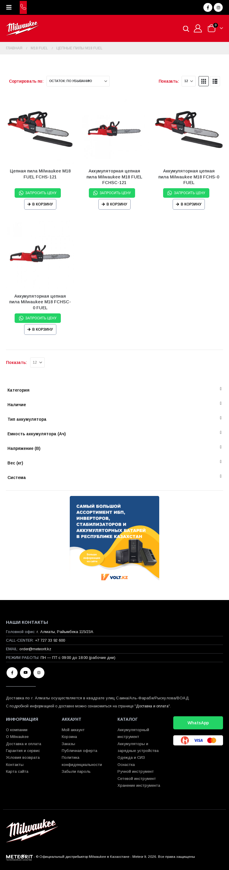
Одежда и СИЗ (131, 757)
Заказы (68, 744)
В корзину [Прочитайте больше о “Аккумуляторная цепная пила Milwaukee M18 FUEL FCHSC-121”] (116, 204)
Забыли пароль (76, 771)
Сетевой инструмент (136, 778)
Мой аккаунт (73, 730)
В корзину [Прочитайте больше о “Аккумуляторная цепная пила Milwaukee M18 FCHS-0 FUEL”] (191, 204)
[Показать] (189, 81)
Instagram (38, 672)
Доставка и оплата (152, 706)
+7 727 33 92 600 (50, 640)
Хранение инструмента (138, 785)
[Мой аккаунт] (198, 28)
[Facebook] (207, 7)
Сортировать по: (26, 81)
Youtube (25, 672)
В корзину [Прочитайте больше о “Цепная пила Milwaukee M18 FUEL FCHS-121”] (42, 204)
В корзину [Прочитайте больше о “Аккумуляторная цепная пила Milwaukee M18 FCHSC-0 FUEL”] (42, 329)
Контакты (15, 764)
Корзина (69, 736)
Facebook (12, 672)
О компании (16, 730)
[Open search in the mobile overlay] (186, 28)
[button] (11, 7)
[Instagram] (218, 7)
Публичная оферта (79, 750)
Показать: (169, 81)
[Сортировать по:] (78, 81)
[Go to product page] (40, 129)
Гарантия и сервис (23, 750)
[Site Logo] (22, 28)
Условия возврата (23, 757)
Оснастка (126, 764)
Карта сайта (17, 771)
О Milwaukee (17, 736)
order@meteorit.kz (35, 649)
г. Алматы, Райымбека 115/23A (65, 631)
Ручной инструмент (135, 771)
